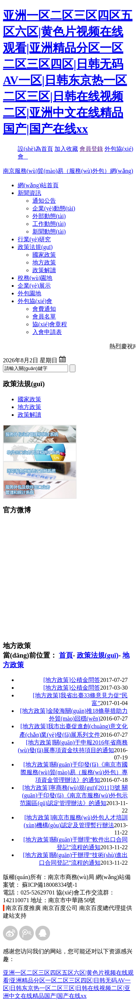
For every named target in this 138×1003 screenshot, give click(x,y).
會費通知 (44, 309)
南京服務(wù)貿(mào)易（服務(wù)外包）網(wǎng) (68, 171)
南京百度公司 (60, 908)
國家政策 (44, 255)
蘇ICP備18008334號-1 (49, 885)
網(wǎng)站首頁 (38, 185)
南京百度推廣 (23, 908)
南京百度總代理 (99, 908)
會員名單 (44, 316)
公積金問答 (71, 680)
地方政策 (44, 262)
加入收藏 (66, 149)
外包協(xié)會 (35, 301)
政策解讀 (44, 270)
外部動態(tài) (49, 216)
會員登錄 (91, 149)
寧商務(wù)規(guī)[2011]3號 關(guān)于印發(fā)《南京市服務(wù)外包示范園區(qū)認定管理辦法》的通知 (74, 795)
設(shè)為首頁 (35, 149)
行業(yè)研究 (34, 239)
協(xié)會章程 (49, 324)
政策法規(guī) (35, 247)
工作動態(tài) (49, 224)
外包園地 (29, 293)
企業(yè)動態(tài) (53, 208)
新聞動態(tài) (49, 231)
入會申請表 (47, 332)
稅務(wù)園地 (35, 278)
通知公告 (44, 201)
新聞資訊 (29, 193)
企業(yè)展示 (34, 285)
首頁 (66, 655)
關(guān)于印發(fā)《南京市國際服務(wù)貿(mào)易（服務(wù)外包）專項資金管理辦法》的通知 (74, 772)
